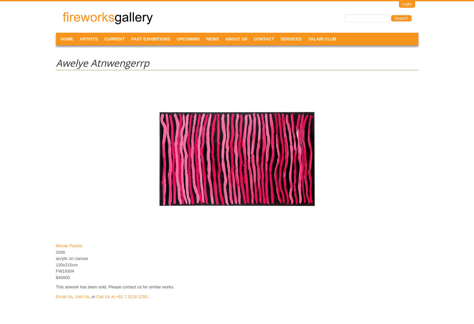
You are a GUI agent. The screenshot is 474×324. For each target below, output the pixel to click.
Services (291, 39)
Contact (264, 39)
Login (407, 4)
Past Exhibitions (150, 39)
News (212, 39)
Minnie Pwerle (69, 245)
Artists (89, 39)
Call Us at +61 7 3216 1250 (122, 296)
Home (67, 39)
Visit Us (82, 296)
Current (114, 39)
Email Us (64, 296)
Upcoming (188, 39)
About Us (237, 39)
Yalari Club (322, 39)
